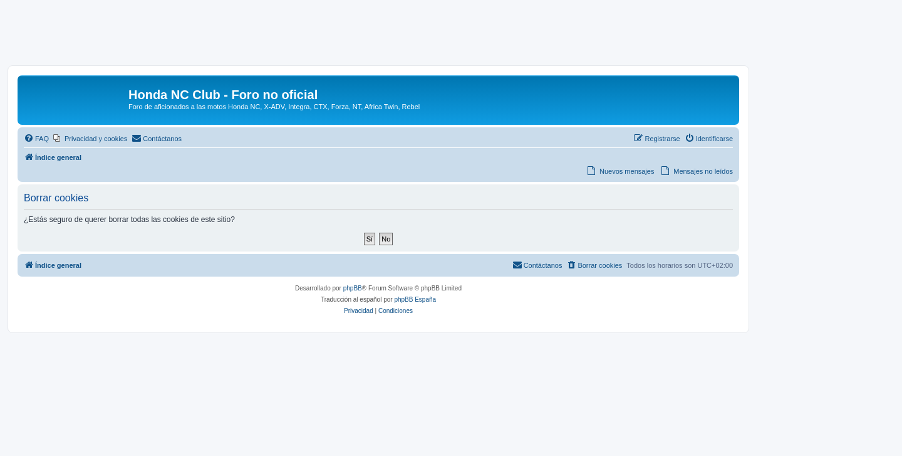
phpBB (352, 288)
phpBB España (415, 299)
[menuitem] (36, 138)
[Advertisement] (451, 36)
